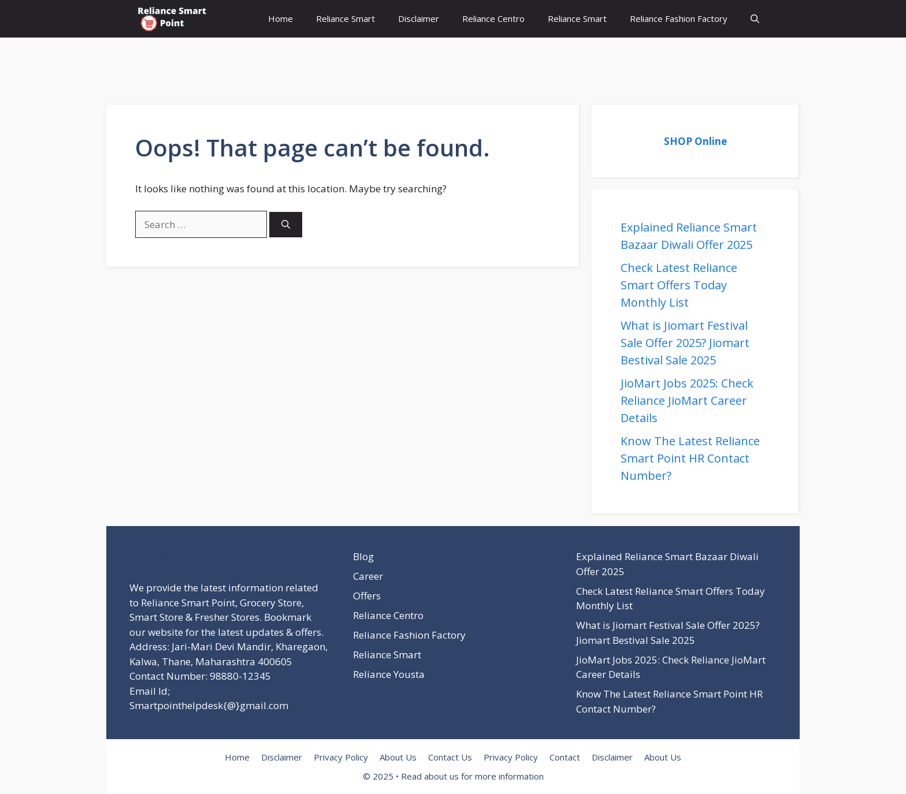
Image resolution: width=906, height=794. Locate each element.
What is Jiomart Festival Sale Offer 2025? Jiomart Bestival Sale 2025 (685, 343)
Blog (363, 556)
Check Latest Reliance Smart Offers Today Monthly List (679, 285)
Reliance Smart (345, 18)
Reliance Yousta (389, 674)
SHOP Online (695, 141)
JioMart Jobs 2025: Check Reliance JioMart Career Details (687, 400)
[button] (755, 19)
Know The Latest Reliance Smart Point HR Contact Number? (690, 458)
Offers (367, 595)
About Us (398, 757)
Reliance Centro (493, 18)
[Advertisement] (210, 64)
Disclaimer (418, 18)
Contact (564, 757)
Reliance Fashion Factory (678, 18)
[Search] (285, 225)
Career (368, 576)
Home (280, 18)
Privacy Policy (341, 757)
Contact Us (450, 757)
